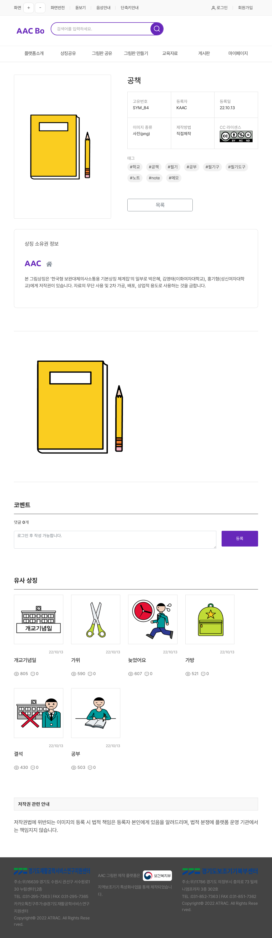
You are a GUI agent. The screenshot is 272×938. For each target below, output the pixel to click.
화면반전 (58, 7)
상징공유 (68, 53)
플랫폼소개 (34, 53)
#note (154, 177)
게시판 (204, 53)
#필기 (173, 166)
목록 (160, 205)
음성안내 (103, 7)
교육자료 (170, 53)
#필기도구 (236, 166)
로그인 (220, 7)
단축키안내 (129, 7)
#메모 (174, 177)
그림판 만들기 (136, 53)
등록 (239, 538)
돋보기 (80, 7)
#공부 (192, 166)
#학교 (135, 166)
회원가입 (245, 7)
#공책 (154, 166)
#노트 (135, 177)
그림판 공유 (102, 53)
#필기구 (212, 166)
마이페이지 (238, 53)
